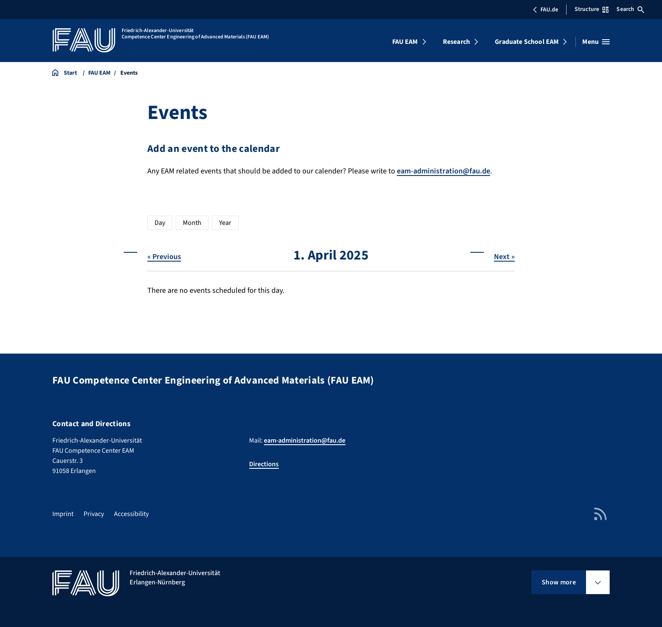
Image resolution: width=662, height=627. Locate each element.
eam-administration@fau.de (443, 171)
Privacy (94, 514)
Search (630, 9)
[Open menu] (596, 41)
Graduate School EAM (527, 41)
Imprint (62, 514)
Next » (504, 256)
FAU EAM (405, 41)
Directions (264, 464)
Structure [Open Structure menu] (591, 9)
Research (456, 41)
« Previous (164, 256)
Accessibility (131, 514)
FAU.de (545, 9)
